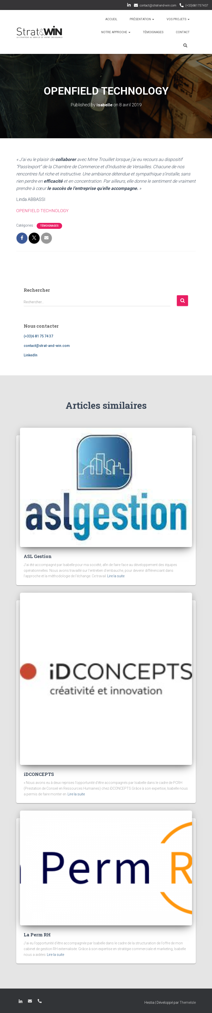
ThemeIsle (188, 1003)
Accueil (111, 19)
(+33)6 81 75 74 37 (38, 336)
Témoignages (153, 32)
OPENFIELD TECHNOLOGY (42, 210)
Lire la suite (115, 576)
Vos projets (178, 19)
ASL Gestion (38, 556)
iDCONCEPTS (39, 774)
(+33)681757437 (196, 5)
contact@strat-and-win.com (158, 5)
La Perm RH (38, 935)
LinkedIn (129, 5)
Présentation (142, 19)
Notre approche (115, 32)
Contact (183, 32)
